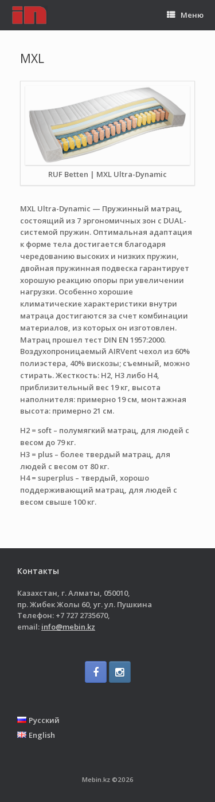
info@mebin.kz (68, 627)
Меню (185, 15)
